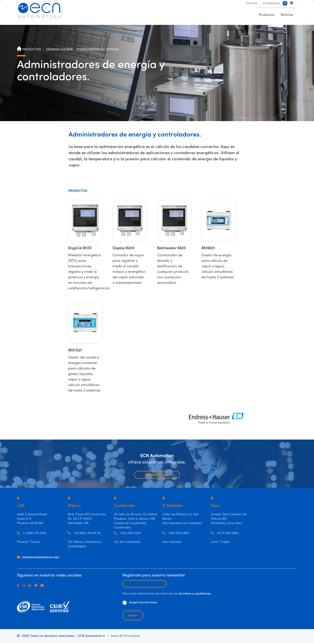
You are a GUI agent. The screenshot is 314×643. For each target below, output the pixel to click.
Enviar (132, 615)
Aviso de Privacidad (125, 636)
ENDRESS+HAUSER (59, 49)
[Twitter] (36, 585)
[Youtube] (43, 585)
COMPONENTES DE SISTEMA (98, 49)
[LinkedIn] (30, 585)
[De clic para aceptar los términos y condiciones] (124, 602)
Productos (266, 15)
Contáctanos (157, 475)
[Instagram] (25, 585)
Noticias (287, 15)
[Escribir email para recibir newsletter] (144, 584)
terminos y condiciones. (195, 593)
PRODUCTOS (31, 49)
